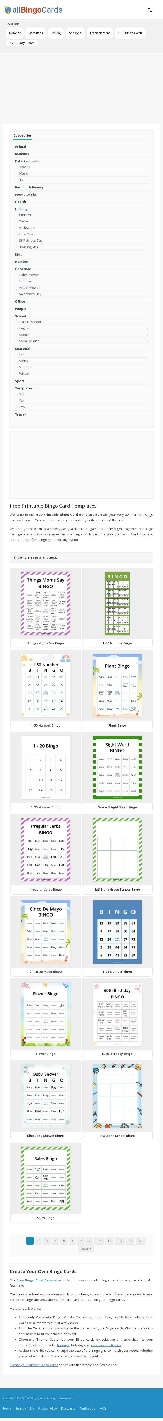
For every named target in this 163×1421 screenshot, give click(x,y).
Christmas (26, 214)
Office (20, 301)
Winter (24, 373)
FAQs (103, 1408)
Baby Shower (29, 274)
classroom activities (106, 1345)
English (24, 328)
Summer (25, 367)
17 (99, 1240)
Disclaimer (68, 1408)
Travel (20, 414)
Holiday (56, 33)
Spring (24, 360)
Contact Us (87, 1408)
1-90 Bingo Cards (22, 43)
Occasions (35, 33)
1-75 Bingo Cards (130, 33)
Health (20, 201)
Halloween (27, 227)
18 (110, 1240)
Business (22, 153)
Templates (24, 388)
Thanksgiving (29, 246)
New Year (26, 234)
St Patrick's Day (31, 240)
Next (86, 1248)
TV (21, 179)
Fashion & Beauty (29, 187)
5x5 (22, 407)
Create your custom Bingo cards (34, 1365)
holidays (63, 1345)
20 (130, 1240)
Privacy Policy (47, 1408)
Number (15, 33)
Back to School (30, 321)
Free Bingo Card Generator (39, 1280)
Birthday (25, 281)
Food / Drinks (26, 194)
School (20, 316)
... (90, 1240)
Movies (24, 167)
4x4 (22, 400)
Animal (20, 146)
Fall (21, 354)
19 (120, 1240)
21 (141, 1240)
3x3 (22, 394)
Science (24, 334)
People (20, 308)
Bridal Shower (29, 287)
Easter (24, 221)
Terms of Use (24, 1408)
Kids (18, 254)
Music (23, 173)
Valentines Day (30, 294)
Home (7, 1408)
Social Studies (29, 341)
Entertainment (100, 33)
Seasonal (75, 33)
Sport (20, 381)
